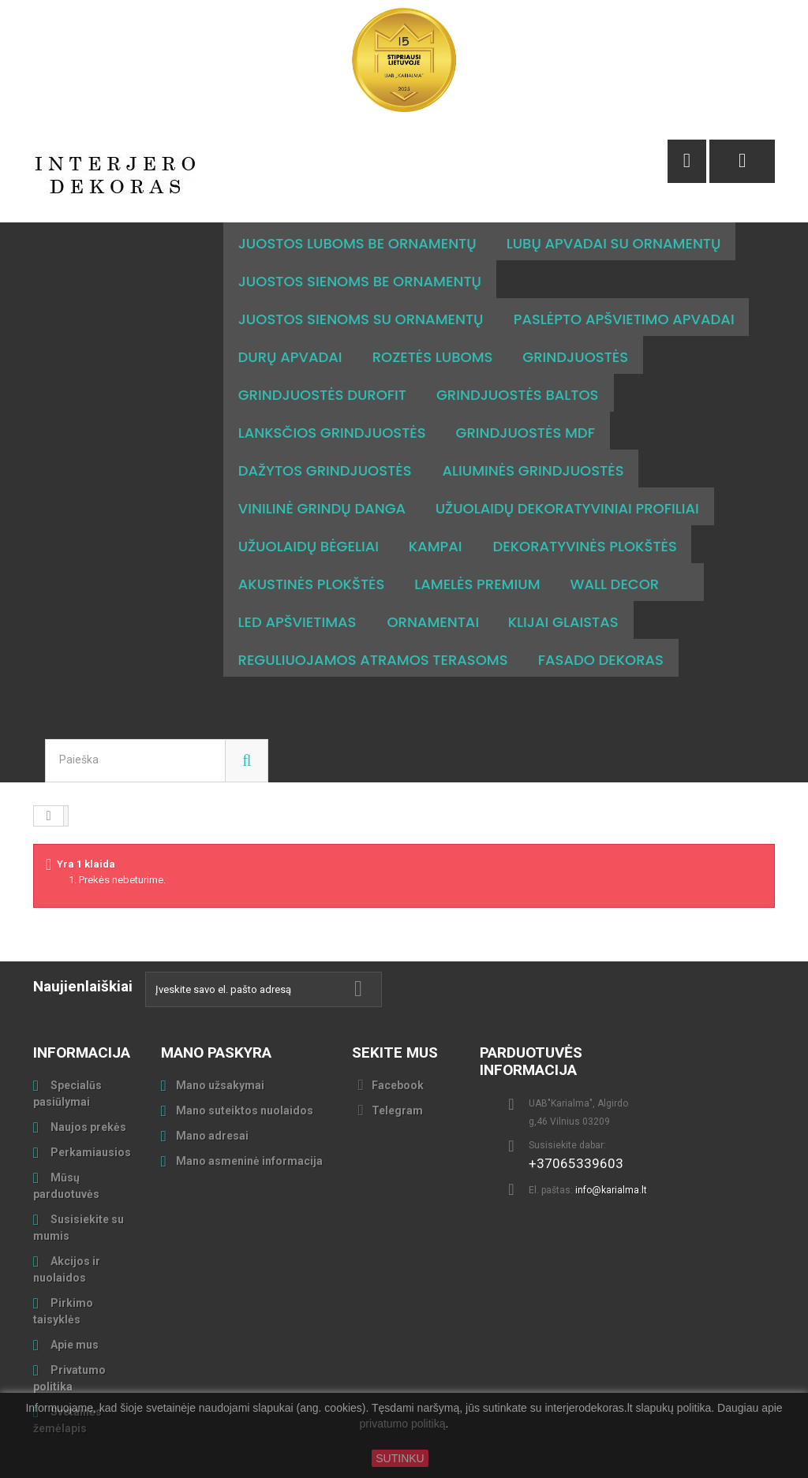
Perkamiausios (89, 1114)
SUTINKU (400, 1458)
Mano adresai (212, 1098)
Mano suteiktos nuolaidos (244, 1072)
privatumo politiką (403, 1424)
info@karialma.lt (611, 1152)
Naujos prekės (87, 1089)
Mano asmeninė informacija (249, 1123)
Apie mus (73, 1307)
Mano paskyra (216, 1015)
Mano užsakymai (220, 1047)
